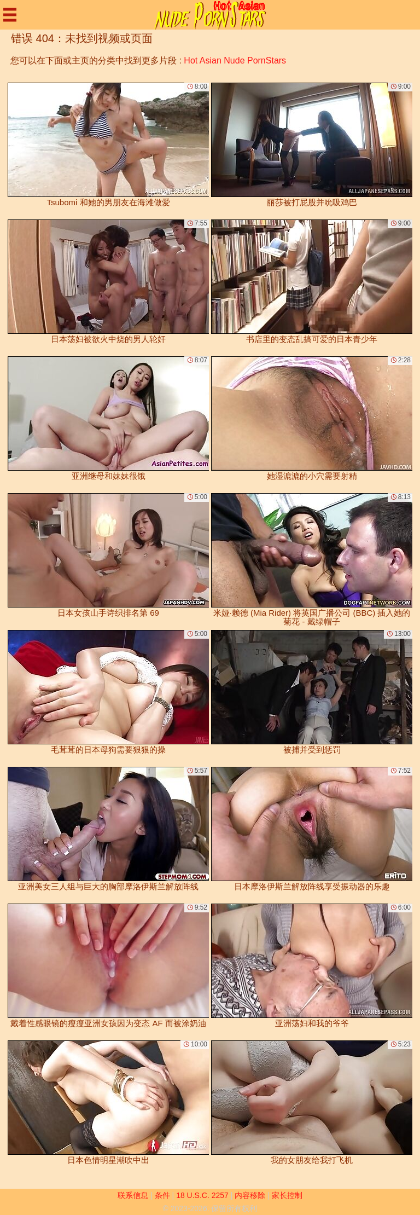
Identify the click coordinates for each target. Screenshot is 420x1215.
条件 (162, 1195)
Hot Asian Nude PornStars (235, 60)
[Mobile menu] (10, 15)
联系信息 (133, 1195)
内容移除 (250, 1195)
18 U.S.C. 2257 (202, 1195)
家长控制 (287, 1195)
